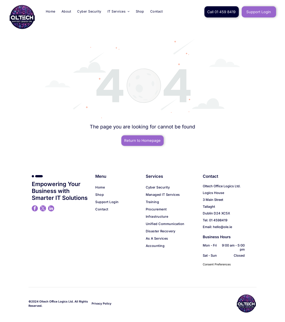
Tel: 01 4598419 (215, 220)
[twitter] (43, 208)
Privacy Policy (101, 303)
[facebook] (35, 208)
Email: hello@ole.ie (217, 227)
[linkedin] (51, 208)
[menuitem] (50, 11)
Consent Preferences (217, 264)
